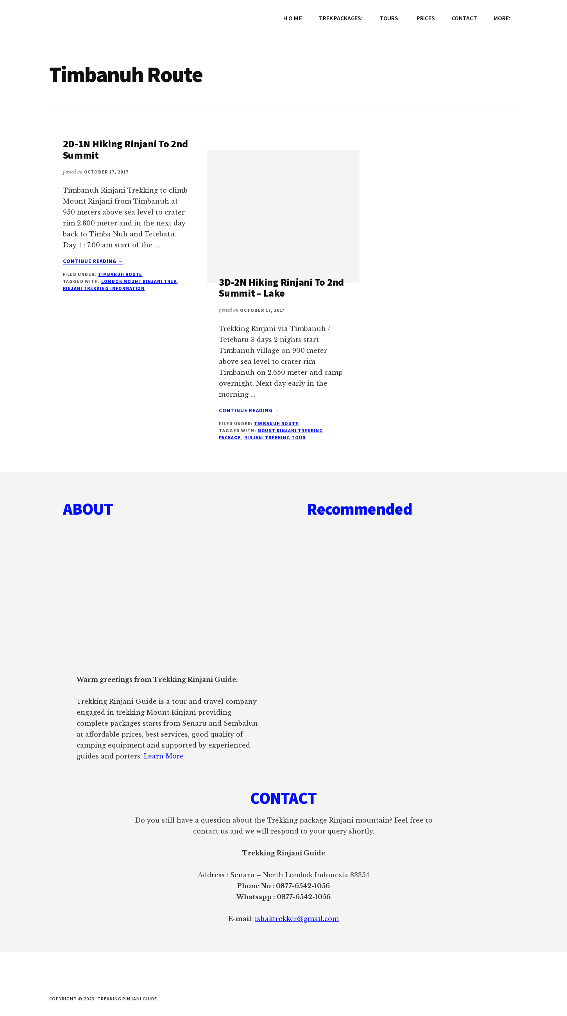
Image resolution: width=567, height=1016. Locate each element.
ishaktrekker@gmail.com (297, 919)
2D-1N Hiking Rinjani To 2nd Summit (125, 149)
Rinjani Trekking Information (104, 288)
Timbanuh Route (120, 274)
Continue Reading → (93, 261)
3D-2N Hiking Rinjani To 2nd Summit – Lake (281, 287)
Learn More (164, 756)
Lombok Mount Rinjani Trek (139, 281)
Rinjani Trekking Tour (275, 437)
